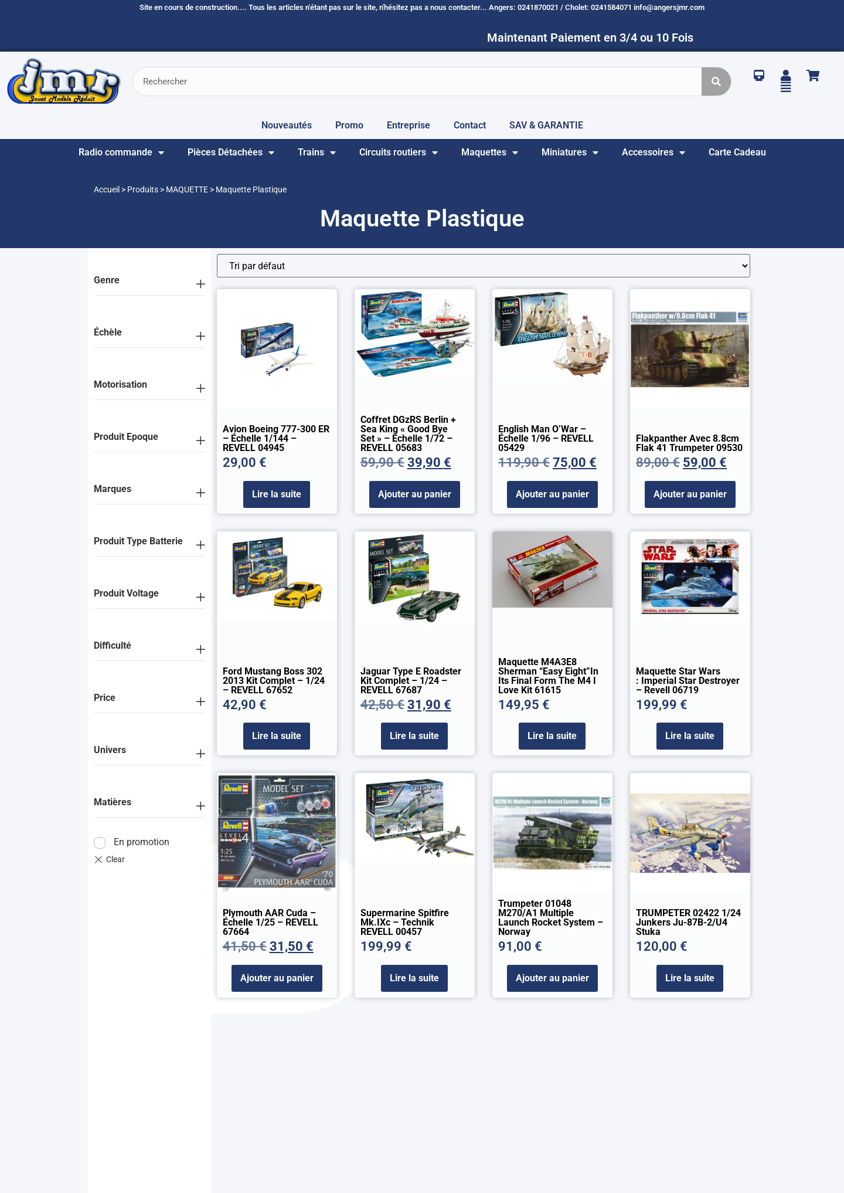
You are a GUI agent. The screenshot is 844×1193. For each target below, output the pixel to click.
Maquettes (489, 152)
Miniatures (570, 152)
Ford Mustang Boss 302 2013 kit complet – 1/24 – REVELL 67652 (274, 681)
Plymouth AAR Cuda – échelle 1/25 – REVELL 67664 (270, 922)
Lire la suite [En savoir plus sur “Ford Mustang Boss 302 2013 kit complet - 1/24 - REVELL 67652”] (276, 735)
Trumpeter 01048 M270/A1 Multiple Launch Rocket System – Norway (550, 917)
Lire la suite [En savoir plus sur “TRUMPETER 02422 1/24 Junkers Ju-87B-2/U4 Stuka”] (689, 978)
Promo (349, 125)
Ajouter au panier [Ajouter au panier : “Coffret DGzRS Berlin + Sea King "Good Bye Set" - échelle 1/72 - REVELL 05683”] (414, 494)
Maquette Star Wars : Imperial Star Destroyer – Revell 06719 (688, 681)
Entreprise (408, 125)
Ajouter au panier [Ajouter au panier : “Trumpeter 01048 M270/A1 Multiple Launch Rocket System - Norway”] (552, 978)
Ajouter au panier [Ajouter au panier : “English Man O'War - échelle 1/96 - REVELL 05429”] (552, 494)
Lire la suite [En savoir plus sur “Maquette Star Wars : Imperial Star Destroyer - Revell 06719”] (689, 735)
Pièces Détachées (231, 152)
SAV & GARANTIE (546, 125)
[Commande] (483, 265)
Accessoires (653, 152)
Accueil (107, 189)
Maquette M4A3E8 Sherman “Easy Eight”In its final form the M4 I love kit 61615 (548, 676)
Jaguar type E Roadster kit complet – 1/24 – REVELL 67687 (410, 681)
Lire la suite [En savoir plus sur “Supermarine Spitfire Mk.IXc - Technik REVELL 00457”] (414, 978)
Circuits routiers (398, 152)
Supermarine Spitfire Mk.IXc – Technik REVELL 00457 (404, 922)
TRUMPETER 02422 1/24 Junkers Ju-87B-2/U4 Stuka (688, 922)
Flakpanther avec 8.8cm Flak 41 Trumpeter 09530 (689, 443)
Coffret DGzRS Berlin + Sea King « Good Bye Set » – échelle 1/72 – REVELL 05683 (408, 433)
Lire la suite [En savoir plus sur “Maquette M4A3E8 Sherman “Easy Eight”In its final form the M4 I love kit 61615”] (552, 735)
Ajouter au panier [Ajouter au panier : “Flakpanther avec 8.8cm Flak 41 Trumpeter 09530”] (690, 494)
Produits (142, 189)
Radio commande (121, 152)
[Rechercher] (716, 81)
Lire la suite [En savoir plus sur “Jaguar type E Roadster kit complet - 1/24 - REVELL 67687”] (414, 735)
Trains (317, 152)
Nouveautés (286, 125)
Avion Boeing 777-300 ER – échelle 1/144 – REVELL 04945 (276, 438)
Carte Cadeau (737, 152)
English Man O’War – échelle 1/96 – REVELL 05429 (546, 438)
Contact (470, 125)
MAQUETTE (187, 189)
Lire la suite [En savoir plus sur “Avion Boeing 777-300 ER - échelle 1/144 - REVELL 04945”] (276, 494)
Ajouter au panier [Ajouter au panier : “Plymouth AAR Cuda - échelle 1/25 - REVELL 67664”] (277, 978)
